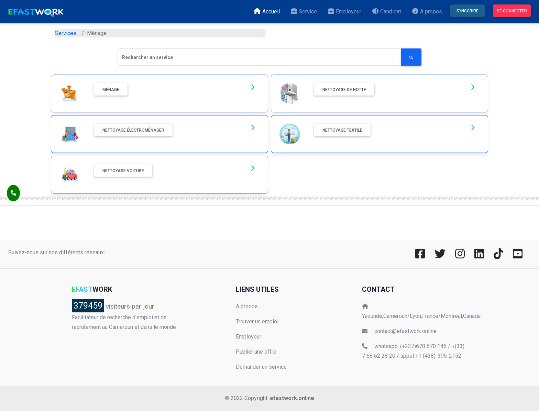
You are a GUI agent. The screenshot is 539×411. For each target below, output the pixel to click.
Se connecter (512, 11)
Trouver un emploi (257, 321)
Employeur (346, 11)
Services (65, 33)
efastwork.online (292, 398)
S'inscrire (467, 11)
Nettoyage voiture (123, 170)
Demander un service (261, 367)
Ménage (110, 89)
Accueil (268, 11)
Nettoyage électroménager (133, 130)
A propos (428, 11)
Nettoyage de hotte (344, 89)
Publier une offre (256, 351)
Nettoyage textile (342, 130)
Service (305, 11)
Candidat (388, 11)
